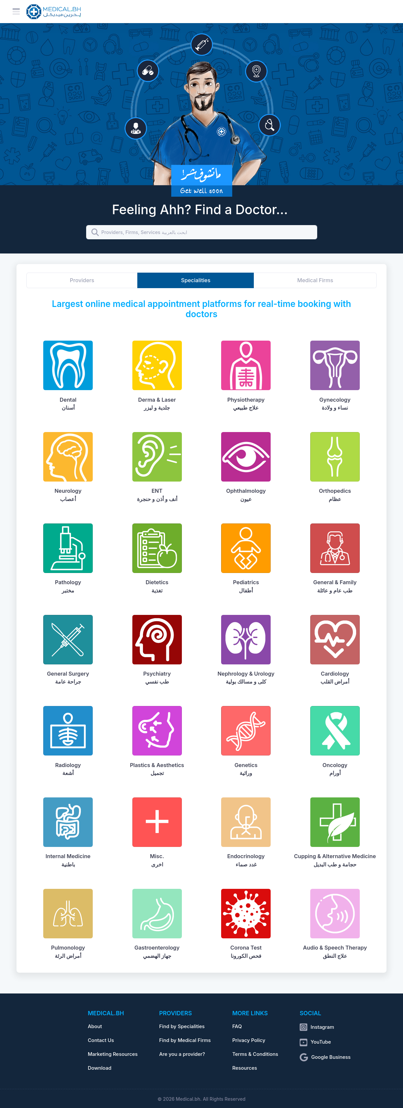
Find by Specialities (182, 1026)
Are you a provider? (182, 1054)
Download (100, 1068)
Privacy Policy (248, 1040)
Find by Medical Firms (185, 1040)
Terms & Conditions (255, 1054)
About (95, 1026)
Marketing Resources (113, 1054)
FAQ (237, 1026)
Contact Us (101, 1040)
